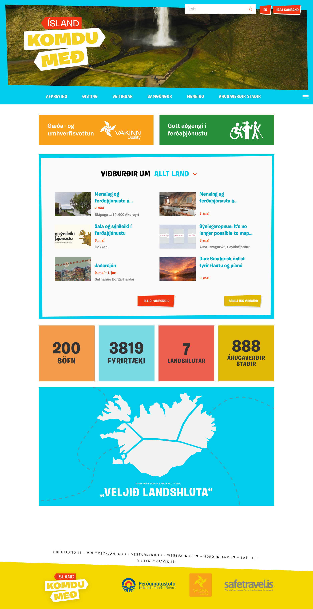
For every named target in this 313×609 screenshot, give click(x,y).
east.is (248, 558)
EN (265, 10)
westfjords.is (183, 556)
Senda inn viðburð (243, 301)
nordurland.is (220, 557)
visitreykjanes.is (106, 554)
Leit (192, 9)
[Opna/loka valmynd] (305, 97)
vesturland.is (146, 555)
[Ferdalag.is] (65, 43)
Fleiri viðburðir (156, 301)
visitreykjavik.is (156, 561)
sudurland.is (67, 552)
